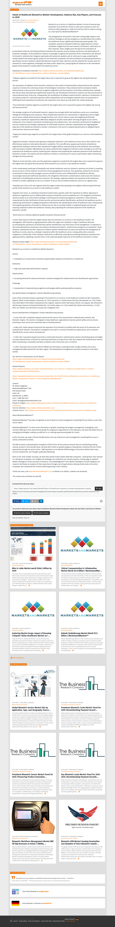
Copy (98, 489)
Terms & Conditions (34, 921)
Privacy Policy (23, 921)
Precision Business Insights (69, 838)
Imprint (15, 921)
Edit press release (41, 513)
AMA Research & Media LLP (20, 838)
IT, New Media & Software (26, 702)
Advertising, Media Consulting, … (29, 836)
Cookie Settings (70, 921)
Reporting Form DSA (59, 921)
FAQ (11, 921)
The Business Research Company (71, 704)
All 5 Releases (17, 658)
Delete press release (22, 513)
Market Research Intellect (19, 704)
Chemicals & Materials (26, 563)
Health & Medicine (33, 20)
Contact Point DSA (46, 921)
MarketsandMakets (29, 22)
